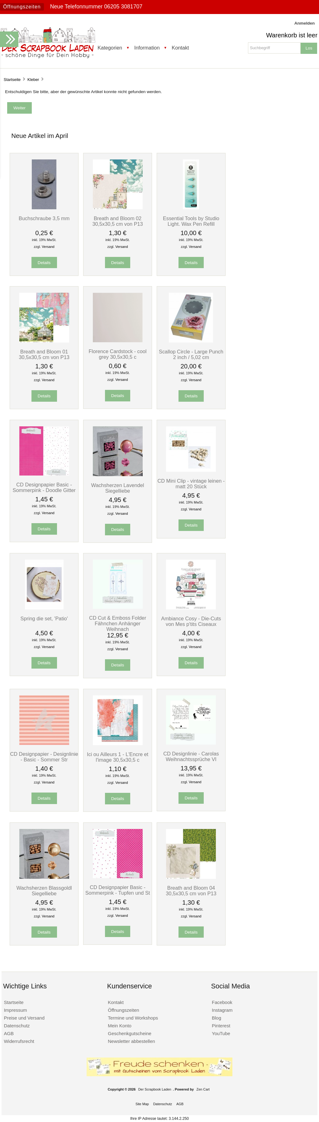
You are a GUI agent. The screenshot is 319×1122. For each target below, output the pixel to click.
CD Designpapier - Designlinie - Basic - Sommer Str (44, 756)
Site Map (142, 1104)
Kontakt (180, 47)
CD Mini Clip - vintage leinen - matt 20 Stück (191, 483)
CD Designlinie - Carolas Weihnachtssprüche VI (191, 756)
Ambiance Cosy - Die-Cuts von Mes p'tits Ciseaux (191, 621)
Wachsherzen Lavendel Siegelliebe (117, 488)
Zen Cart (203, 1089)
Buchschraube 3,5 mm (44, 218)
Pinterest (221, 1025)
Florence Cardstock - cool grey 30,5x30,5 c (118, 354)
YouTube (221, 1033)
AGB (9, 1033)
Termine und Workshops (133, 1017)
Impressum (15, 1010)
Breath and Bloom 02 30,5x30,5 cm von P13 (117, 221)
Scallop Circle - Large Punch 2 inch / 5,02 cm (191, 354)
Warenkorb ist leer (291, 35)
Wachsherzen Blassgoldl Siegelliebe (44, 890)
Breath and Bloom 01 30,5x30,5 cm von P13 (44, 354)
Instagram (222, 1010)
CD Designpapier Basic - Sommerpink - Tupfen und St (117, 890)
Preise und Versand (24, 1017)
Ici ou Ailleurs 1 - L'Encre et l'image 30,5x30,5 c (117, 757)
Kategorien (110, 47)
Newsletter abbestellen (131, 1041)
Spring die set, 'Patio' (44, 618)
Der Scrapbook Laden (154, 1089)
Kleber (33, 79)
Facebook (222, 1002)
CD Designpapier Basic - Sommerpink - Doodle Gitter (44, 487)
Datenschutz (17, 1025)
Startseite (12, 79)
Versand (48, 247)
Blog (216, 1017)
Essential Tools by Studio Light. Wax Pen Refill (191, 221)
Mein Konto (119, 1025)
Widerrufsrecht (19, 1041)
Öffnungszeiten (22, 6)
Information (147, 47)
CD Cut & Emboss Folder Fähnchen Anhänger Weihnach (117, 623)
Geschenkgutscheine (129, 1033)
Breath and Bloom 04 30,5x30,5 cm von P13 (191, 890)
